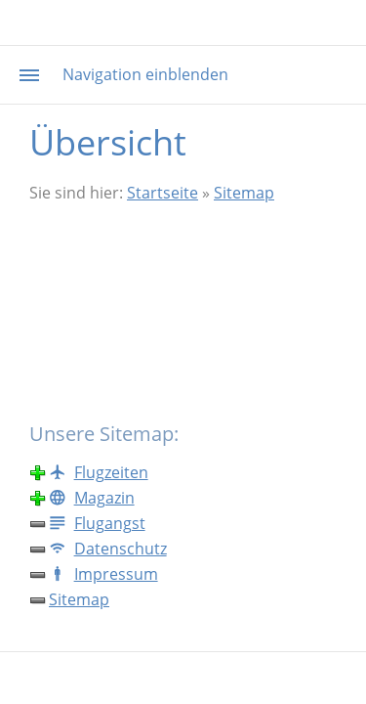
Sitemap (244, 192)
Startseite (162, 192)
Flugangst (97, 523)
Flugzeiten (98, 472)
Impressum (103, 574)
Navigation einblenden (145, 74)
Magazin (92, 497)
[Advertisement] (183, 312)
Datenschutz (108, 548)
